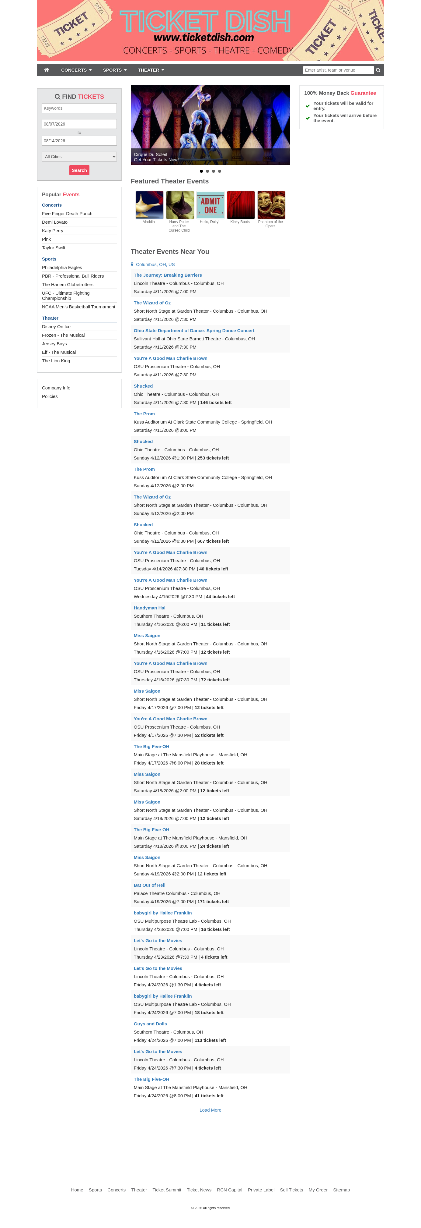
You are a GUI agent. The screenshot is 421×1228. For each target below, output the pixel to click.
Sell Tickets (291, 1189)
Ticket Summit (166, 1189)
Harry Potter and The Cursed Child (179, 226)
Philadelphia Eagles (62, 267)
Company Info (56, 387)
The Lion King (56, 360)
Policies (50, 396)
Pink (46, 239)
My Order (318, 1189)
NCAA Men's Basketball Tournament (78, 306)
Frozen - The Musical (63, 335)
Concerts (52, 205)
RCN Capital (229, 1189)
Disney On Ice (56, 326)
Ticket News (199, 1189)
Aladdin (149, 222)
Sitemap (341, 1189)
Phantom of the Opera (270, 224)
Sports (49, 258)
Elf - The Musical (59, 352)
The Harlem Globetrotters (67, 284)
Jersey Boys (54, 343)
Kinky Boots (239, 222)
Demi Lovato (55, 222)
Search (79, 170)
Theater (50, 318)
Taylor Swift (53, 247)
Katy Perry (52, 230)
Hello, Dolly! (209, 222)
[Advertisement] (210, 1144)
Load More (210, 1110)
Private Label (261, 1189)
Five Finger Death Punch (67, 213)
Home (77, 1189)
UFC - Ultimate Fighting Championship (66, 295)
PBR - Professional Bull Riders (73, 276)
